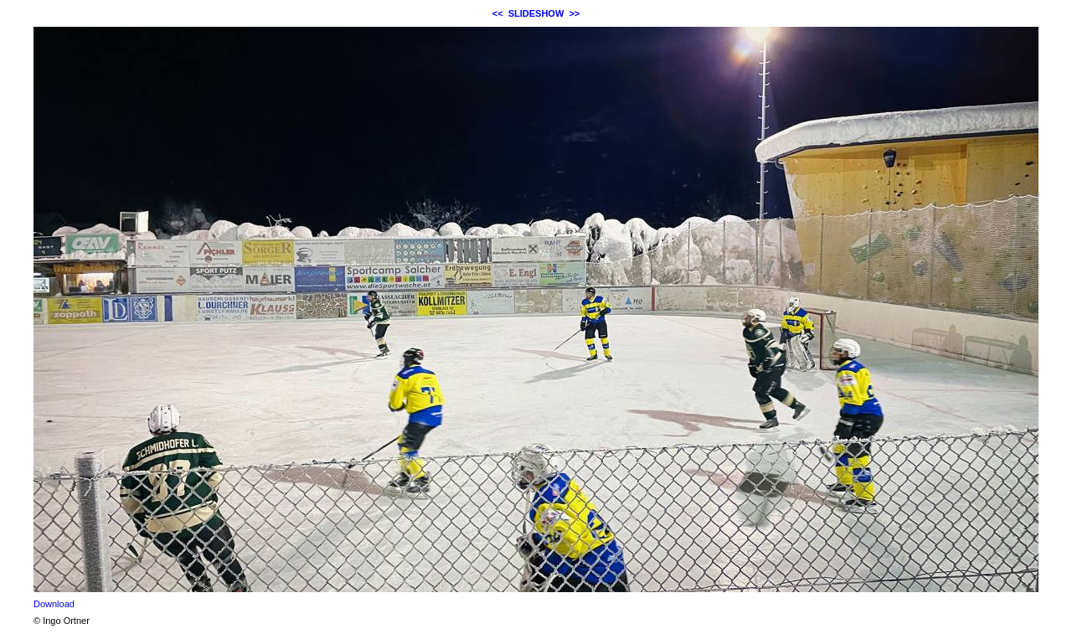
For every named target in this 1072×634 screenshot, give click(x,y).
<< (497, 13)
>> (574, 13)
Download (54, 604)
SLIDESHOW (536, 13)
